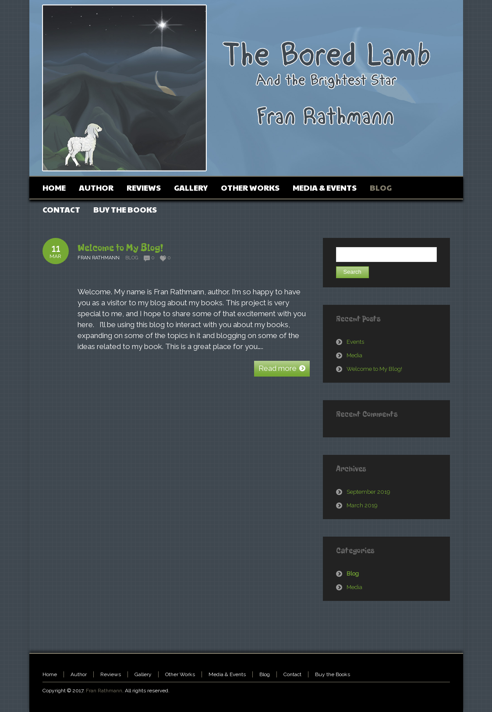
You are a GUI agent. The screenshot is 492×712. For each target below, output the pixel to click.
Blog (131, 258)
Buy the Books (332, 674)
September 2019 (368, 492)
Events (355, 342)
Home (49, 674)
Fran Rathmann (104, 691)
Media (354, 355)
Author (79, 674)
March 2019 (362, 505)
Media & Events (227, 674)
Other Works (180, 674)
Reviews (110, 674)
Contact (292, 674)
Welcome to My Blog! (120, 248)
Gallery (143, 674)
